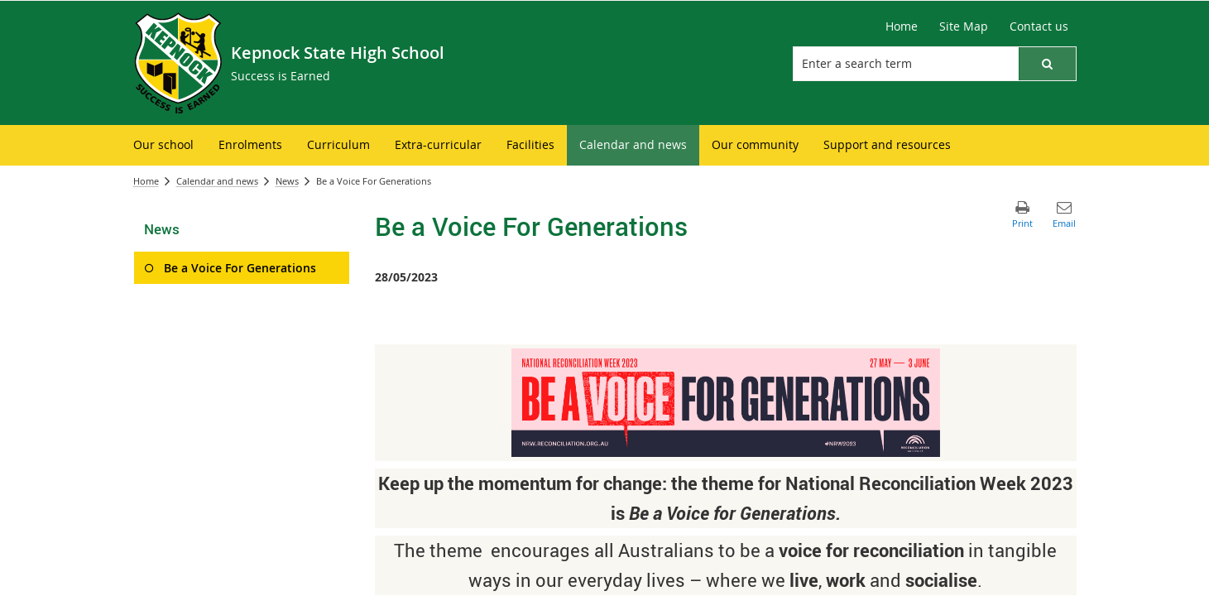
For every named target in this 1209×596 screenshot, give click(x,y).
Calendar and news (217, 181)
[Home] (901, 26)
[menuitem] (163, 145)
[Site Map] (963, 26)
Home (146, 181)
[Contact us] (1039, 26)
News (287, 181)
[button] (1047, 63)
